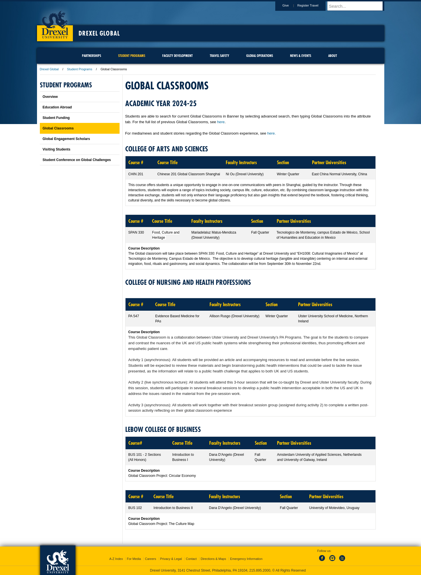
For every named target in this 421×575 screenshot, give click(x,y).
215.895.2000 (259, 570)
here (221, 122)
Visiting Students (57, 149)
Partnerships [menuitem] (91, 55)
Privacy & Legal (171, 558)
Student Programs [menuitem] (131, 55)
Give (291, 5)
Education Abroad (57, 107)
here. (271, 133)
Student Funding (56, 118)
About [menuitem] (332, 55)
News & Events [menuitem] (300, 55)
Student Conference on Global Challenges (77, 160)
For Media (134, 558)
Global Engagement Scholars (66, 139)
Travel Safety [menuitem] (219, 55)
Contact (191, 558)
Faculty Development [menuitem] (177, 55)
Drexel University (55, 22)
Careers (150, 558)
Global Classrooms (58, 128)
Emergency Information (246, 558)
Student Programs (79, 69)
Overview (50, 97)
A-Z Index (116, 558)
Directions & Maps (213, 558)
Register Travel (313, 5)
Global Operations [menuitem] (259, 55)
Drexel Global (99, 33)
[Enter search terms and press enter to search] (358, 6)
